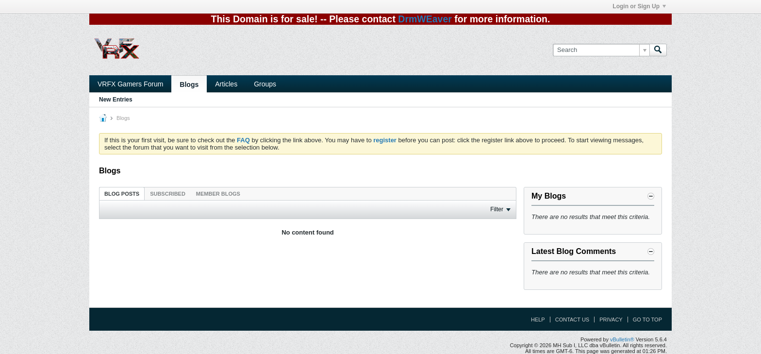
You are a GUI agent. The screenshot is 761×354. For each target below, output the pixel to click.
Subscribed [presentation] (167, 194)
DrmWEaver (425, 19)
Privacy (610, 319)
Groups (265, 84)
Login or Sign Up (639, 6)
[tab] (122, 193)
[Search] (601, 50)
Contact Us (572, 319)
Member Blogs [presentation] (218, 194)
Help (538, 319)
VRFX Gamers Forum (130, 84)
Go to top (647, 319)
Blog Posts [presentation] (121, 194)
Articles (226, 84)
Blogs (189, 84)
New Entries (115, 99)
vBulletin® (622, 339)
